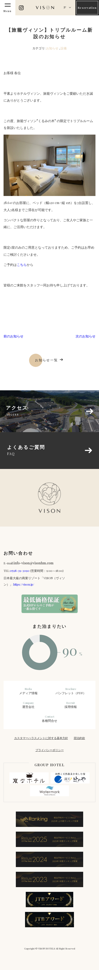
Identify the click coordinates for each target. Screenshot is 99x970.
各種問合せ (49, 718)
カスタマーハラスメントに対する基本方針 (41, 738)
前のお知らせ (13, 336)
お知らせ (52, 48)
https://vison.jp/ (23, 584)
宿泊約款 (79, 738)
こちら (22, 264)
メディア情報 (28, 691)
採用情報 (71, 705)
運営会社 (28, 705)
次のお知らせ (85, 336)
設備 (63, 48)
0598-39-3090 (19, 571)
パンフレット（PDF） (71, 691)
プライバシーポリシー (49, 750)
